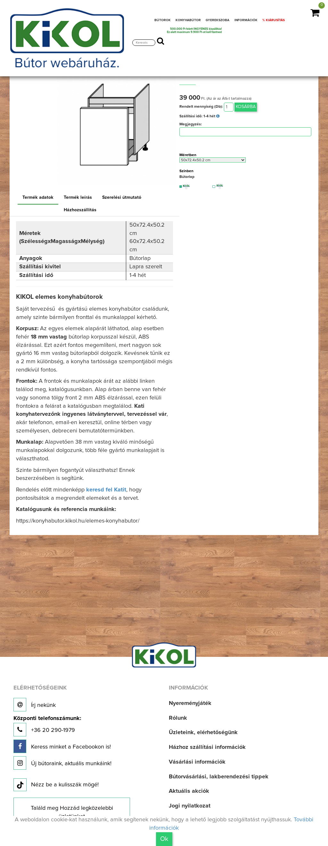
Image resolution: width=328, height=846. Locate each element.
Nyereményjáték (190, 703)
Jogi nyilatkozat (189, 806)
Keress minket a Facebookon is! (62, 746)
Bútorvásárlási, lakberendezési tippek (218, 777)
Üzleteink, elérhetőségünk (203, 732)
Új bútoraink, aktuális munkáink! (62, 763)
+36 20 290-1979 (47, 726)
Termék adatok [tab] (37, 197)
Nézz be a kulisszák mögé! (56, 785)
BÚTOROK (162, 20)
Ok (164, 839)
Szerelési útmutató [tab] (121, 197)
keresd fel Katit (106, 490)
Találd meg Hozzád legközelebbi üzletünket (72, 812)
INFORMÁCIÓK (246, 20)
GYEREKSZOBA (217, 20)
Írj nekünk (34, 704)
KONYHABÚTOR (188, 20)
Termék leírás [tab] (78, 197)
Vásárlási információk (197, 762)
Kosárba (246, 107)
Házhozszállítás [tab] (80, 210)
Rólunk (178, 718)
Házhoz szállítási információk (207, 747)
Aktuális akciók (189, 791)
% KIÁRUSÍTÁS (273, 20)
